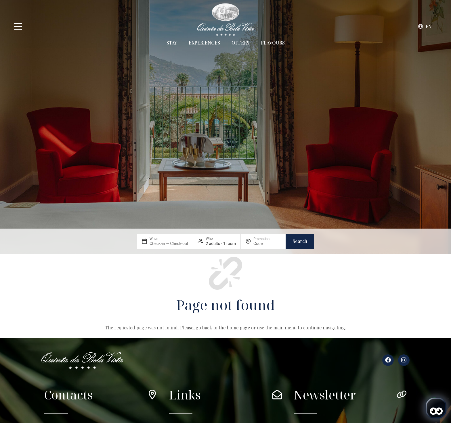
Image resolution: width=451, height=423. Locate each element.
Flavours (273, 43)
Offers (240, 43)
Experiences (204, 43)
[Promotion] (267, 243)
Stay (172, 43)
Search (300, 241)
